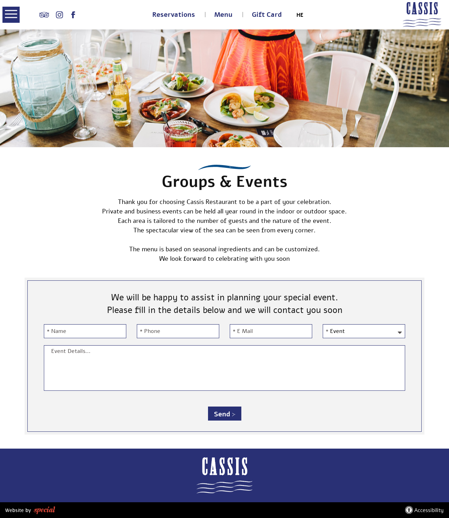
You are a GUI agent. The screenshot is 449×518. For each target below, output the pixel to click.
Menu (223, 15)
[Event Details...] (224, 368)
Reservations (173, 15)
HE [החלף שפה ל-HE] (299, 15)
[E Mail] (271, 331)
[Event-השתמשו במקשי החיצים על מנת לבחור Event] (364, 331)
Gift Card (267, 15)
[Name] (85, 331)
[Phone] (178, 331)
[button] (11, 15)
